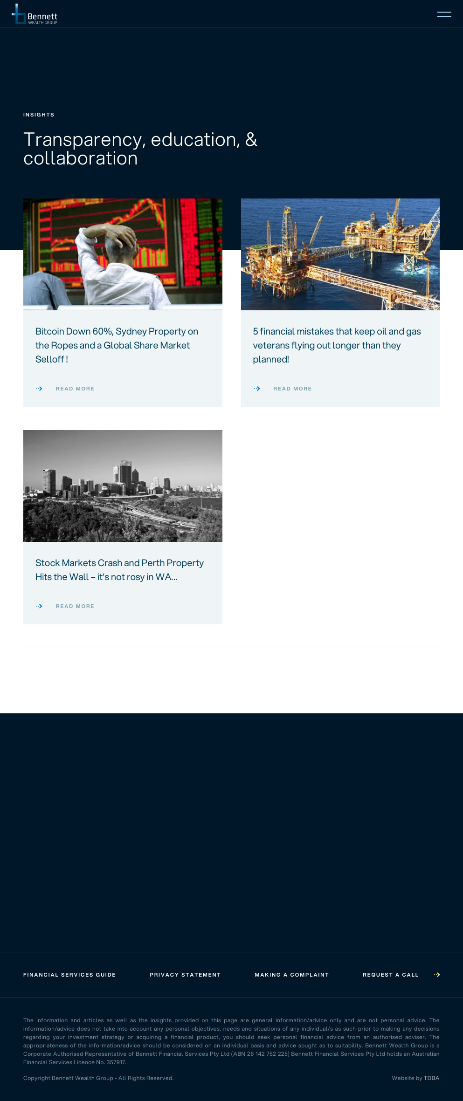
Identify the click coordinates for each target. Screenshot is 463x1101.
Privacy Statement (185, 974)
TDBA (432, 1078)
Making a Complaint (292, 974)
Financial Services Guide (69, 974)
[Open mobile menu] (444, 13)
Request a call (401, 974)
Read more (65, 388)
